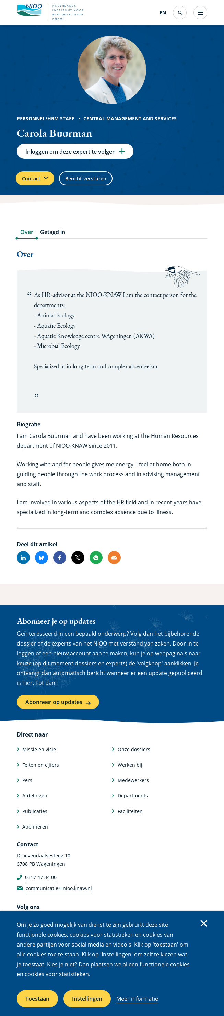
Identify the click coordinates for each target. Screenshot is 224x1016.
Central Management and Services (130, 118)
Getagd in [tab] (52, 238)
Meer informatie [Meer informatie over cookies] (137, 998)
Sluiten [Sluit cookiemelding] (203, 923)
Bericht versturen (98, 182)
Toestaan (37, 998)
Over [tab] (26, 238)
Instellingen (87, 998)
